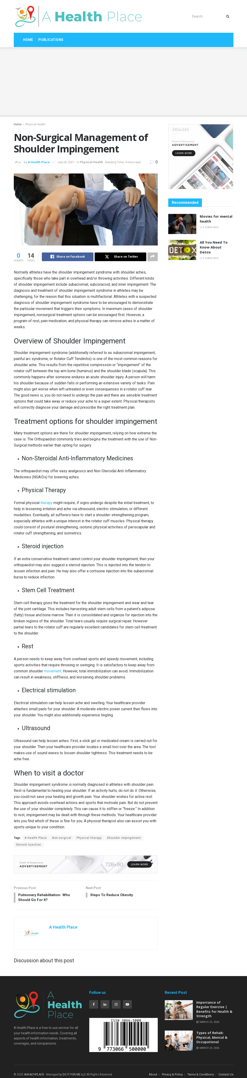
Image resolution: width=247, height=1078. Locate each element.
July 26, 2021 (66, 162)
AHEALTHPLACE (34, 1075)
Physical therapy (89, 838)
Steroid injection (28, 845)
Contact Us (225, 1075)
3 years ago (209, 258)
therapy (46, 503)
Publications (51, 40)
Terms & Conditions (200, 1075)
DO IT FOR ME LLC (74, 1075)
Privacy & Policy (172, 1075)
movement (52, 671)
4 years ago (209, 227)
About (153, 1075)
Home (28, 40)
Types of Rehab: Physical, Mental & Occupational (211, 1038)
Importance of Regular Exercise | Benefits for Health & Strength (214, 1010)
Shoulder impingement (124, 838)
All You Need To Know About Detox (214, 247)
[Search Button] (228, 16)
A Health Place (39, 162)
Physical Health (35, 124)
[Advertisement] (123, 82)
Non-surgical (61, 838)
